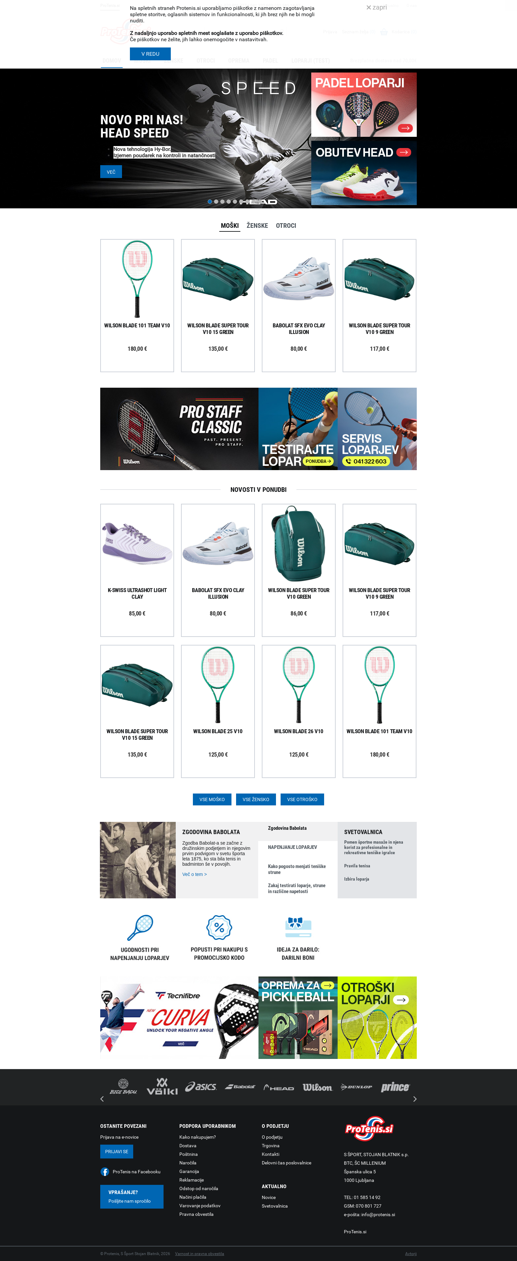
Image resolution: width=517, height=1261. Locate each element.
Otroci (286, 225)
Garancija (189, 1171)
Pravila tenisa (357, 865)
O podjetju (272, 1137)
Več (111, 172)
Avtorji (411, 1253)
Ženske (257, 225)
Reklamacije (191, 1180)
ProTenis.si (355, 1231)
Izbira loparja (356, 879)
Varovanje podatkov (200, 1205)
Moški (230, 225)
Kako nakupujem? (197, 1137)
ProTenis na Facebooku (137, 1171)
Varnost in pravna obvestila (199, 1253)
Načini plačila (192, 1197)
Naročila (188, 1162)
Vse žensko (256, 799)
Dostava (188, 1145)
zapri (377, 7)
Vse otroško (302, 799)
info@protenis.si (378, 1214)
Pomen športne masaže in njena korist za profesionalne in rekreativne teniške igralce (373, 847)
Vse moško (212, 799)
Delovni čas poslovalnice (286, 1162)
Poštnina (188, 1154)
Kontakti (270, 1154)
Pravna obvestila (196, 1214)
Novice (269, 1197)
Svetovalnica (275, 1206)
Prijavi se (116, 1151)
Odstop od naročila (198, 1188)
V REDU (150, 54)
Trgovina (271, 1145)
